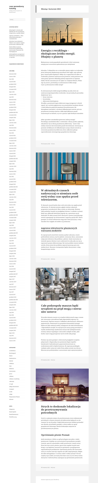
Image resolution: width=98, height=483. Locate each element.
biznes (10, 355)
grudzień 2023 (12, 138)
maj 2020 (11, 225)
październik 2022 (13, 158)
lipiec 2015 (12, 333)
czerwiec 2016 (12, 310)
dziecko (11, 361)
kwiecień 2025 (12, 99)
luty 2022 (11, 176)
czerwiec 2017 (12, 281)
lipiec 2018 (12, 256)
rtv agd (11, 384)
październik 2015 (13, 325)
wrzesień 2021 (12, 189)
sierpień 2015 (12, 330)
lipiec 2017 (12, 279)
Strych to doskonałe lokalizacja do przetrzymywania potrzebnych (60, 409)
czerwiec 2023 (12, 145)
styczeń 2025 (12, 104)
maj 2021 (11, 199)
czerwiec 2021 (12, 197)
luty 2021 (11, 207)
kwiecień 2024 (12, 128)
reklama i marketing (14, 379)
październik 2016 (13, 299)
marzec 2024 (12, 130)
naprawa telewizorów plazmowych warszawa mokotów (59, 229)
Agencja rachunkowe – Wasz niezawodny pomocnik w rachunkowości (16, 37)
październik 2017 (13, 274)
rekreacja (11, 381)
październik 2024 (13, 112)
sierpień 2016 (12, 304)
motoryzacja (12, 371)
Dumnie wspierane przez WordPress (50, 479)
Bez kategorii (12, 353)
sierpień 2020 (12, 220)
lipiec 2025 (12, 92)
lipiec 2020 (12, 222)
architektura (12, 350)
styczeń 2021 (12, 210)
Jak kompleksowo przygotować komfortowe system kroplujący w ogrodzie (16, 55)
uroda (10, 391)
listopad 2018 (12, 251)
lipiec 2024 (12, 120)
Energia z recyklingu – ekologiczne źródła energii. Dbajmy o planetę (58, 53)
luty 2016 (11, 315)
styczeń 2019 (12, 246)
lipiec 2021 (12, 194)
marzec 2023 (12, 151)
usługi (10, 394)
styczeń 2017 (12, 294)
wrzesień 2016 (12, 302)
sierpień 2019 (12, 235)
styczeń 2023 (12, 153)
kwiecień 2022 (12, 171)
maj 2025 (11, 97)
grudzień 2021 (12, 181)
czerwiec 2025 (12, 94)
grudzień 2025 (12, 84)
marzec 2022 (12, 174)
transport (11, 389)
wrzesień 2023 (12, 140)
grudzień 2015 (12, 320)
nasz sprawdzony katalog (16, 7)
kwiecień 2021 (12, 202)
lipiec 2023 (12, 143)
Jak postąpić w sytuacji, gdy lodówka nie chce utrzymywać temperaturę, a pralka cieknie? (16, 31)
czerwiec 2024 (12, 122)
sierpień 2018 (12, 253)
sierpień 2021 (12, 192)
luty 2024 (11, 133)
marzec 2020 (12, 228)
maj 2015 (11, 335)
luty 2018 (11, 266)
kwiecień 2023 (12, 148)
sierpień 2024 (12, 117)
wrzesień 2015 (12, 328)
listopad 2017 (12, 271)
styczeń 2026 (12, 81)
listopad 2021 (12, 184)
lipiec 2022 (12, 163)
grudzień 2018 (12, 248)
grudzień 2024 (12, 107)
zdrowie (11, 399)
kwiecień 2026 (12, 74)
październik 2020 (13, 215)
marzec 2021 (12, 204)
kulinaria (11, 368)
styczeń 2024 (12, 135)
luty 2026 (11, 79)
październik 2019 (13, 233)
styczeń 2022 (12, 179)
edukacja (11, 363)
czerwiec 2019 (12, 238)
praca (10, 373)
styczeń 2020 (12, 230)
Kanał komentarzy (13, 414)
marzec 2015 (12, 340)
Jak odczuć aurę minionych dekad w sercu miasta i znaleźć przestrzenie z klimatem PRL (16, 43)
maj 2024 (11, 125)
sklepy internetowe (14, 386)
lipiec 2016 (12, 307)
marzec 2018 (12, 263)
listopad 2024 (12, 110)
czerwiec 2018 (12, 258)
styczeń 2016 (12, 317)
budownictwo (12, 358)
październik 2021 (13, 187)
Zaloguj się (11, 409)
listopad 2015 (12, 322)
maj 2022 (11, 169)
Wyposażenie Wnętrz (14, 397)
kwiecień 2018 (12, 261)
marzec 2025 (12, 102)
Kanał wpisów (12, 412)
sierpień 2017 (12, 276)
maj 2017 (11, 284)
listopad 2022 (12, 156)
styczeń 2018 (12, 269)
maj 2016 (11, 312)
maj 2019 (11, 240)
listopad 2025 (12, 86)
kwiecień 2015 (12, 338)
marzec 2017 (12, 289)
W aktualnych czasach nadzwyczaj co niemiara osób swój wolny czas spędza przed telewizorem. (59, 195)
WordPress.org (13, 417)
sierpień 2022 (12, 161)
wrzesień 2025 (12, 89)
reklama (11, 376)
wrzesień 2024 (12, 115)
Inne (10, 366)
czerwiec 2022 (12, 166)
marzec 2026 (12, 76)
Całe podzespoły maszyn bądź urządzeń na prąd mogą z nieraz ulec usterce (61, 308)
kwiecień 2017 (12, 287)
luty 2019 (11, 243)
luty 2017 (11, 292)
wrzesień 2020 (12, 217)
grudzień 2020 (12, 212)
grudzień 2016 (12, 297)
